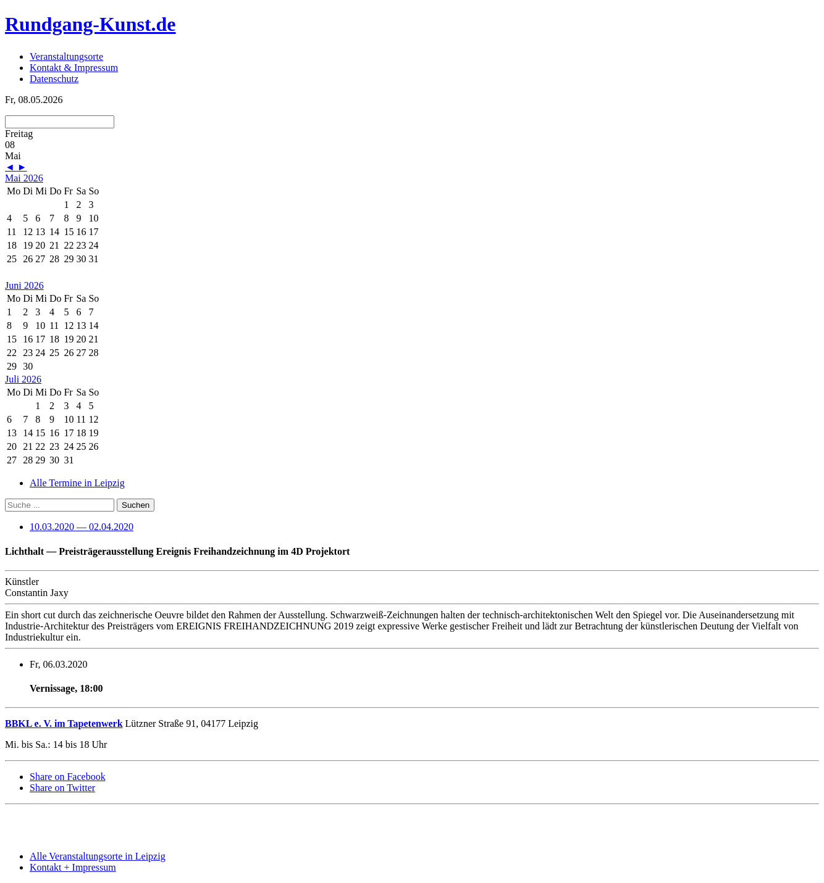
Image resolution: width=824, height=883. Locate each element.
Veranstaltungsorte (66, 56)
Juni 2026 (24, 285)
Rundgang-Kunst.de (90, 24)
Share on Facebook (68, 776)
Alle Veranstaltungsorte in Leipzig (98, 856)
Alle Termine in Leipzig (77, 483)
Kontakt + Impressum (73, 867)
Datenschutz (54, 78)
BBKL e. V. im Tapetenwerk (64, 723)
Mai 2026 (24, 178)
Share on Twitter (62, 787)
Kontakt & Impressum (74, 67)
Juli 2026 (23, 379)
